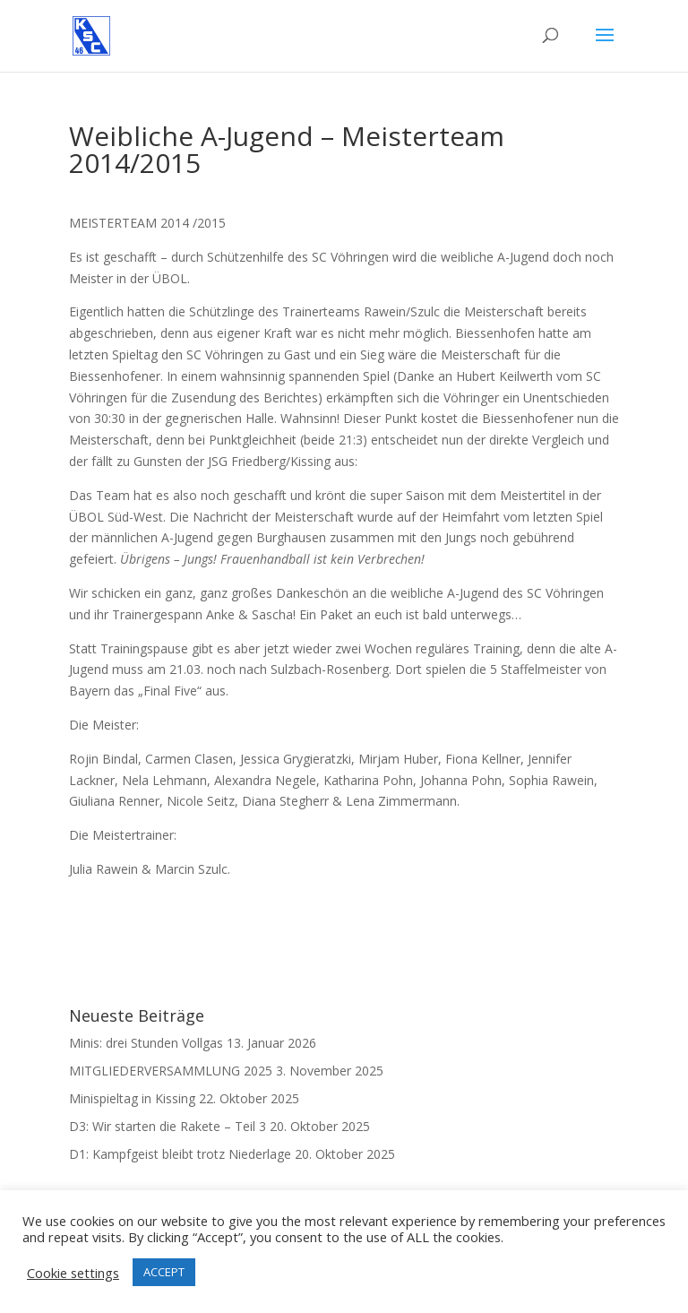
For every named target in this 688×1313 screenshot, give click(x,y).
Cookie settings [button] (73, 1273)
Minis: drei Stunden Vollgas (146, 1042)
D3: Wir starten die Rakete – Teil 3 (167, 1126)
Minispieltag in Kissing (132, 1098)
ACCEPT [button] (164, 1272)
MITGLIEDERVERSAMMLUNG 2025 (170, 1070)
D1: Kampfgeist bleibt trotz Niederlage (180, 1153)
